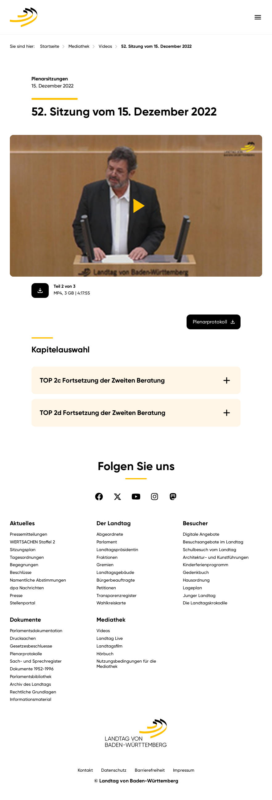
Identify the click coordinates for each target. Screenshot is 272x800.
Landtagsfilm (109, 645)
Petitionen (106, 587)
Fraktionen (107, 557)
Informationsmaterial (30, 699)
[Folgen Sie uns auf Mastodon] (173, 496)
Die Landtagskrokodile (205, 602)
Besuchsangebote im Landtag (213, 541)
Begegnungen (24, 564)
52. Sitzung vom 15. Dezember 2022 (156, 46)
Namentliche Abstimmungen (38, 580)
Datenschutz (113, 770)
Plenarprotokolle (26, 653)
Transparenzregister (117, 595)
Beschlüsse (20, 572)
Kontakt (85, 770)
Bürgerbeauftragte (116, 580)
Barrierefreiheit (150, 770)
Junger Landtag (199, 595)
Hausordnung (196, 580)
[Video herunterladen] (40, 290)
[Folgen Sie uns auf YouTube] (136, 496)
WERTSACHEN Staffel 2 (32, 541)
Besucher (195, 523)
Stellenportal (22, 602)
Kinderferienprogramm (205, 564)
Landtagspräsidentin (117, 549)
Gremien (105, 564)
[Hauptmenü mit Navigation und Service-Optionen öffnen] (258, 17)
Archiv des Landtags (30, 684)
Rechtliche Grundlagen (33, 691)
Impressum (183, 770)
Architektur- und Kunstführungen (216, 557)
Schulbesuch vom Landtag (209, 549)
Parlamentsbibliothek (31, 676)
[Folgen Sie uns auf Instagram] (154, 496)
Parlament (107, 541)
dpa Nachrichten (27, 587)
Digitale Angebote (201, 534)
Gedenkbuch (196, 572)
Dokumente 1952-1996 (32, 668)
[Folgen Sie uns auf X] (117, 496)
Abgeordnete (110, 534)
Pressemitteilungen (28, 534)
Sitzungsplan (22, 549)
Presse (16, 595)
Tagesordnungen (27, 557)
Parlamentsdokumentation (36, 630)
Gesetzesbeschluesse (31, 645)
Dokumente (25, 619)
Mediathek (78, 46)
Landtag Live (110, 638)
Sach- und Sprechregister (36, 661)
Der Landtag (114, 523)
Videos (105, 46)
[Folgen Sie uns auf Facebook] (99, 496)
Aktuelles (22, 523)
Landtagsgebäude (115, 572)
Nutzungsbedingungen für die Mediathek (126, 663)
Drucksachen (23, 638)
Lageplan (192, 587)
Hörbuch (105, 653)
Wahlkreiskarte (111, 602)
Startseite (49, 46)
